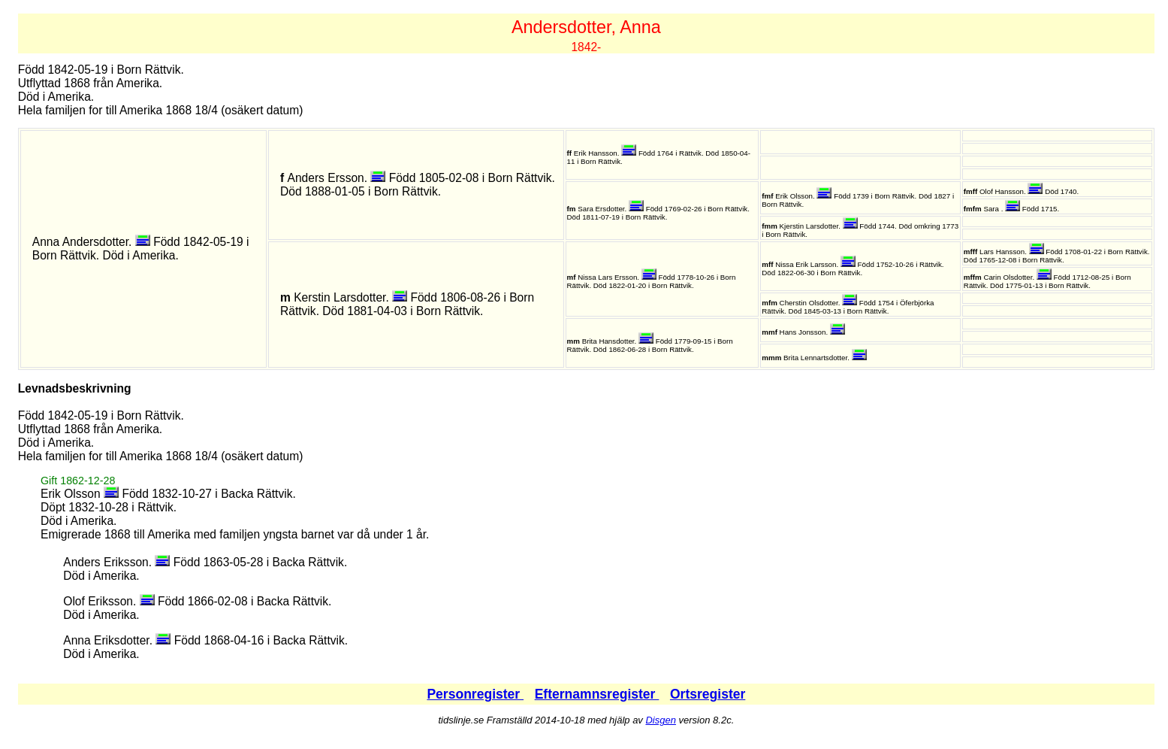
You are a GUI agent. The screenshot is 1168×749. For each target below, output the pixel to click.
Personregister (475, 694)
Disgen (660, 720)
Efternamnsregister (597, 694)
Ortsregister (707, 694)
